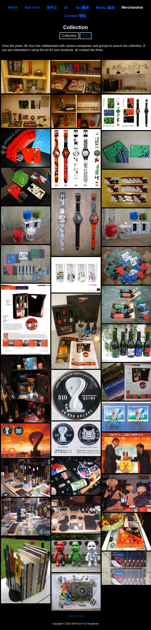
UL (66, 7)
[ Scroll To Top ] (75, 616)
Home (13, 7)
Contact (75, 16)
